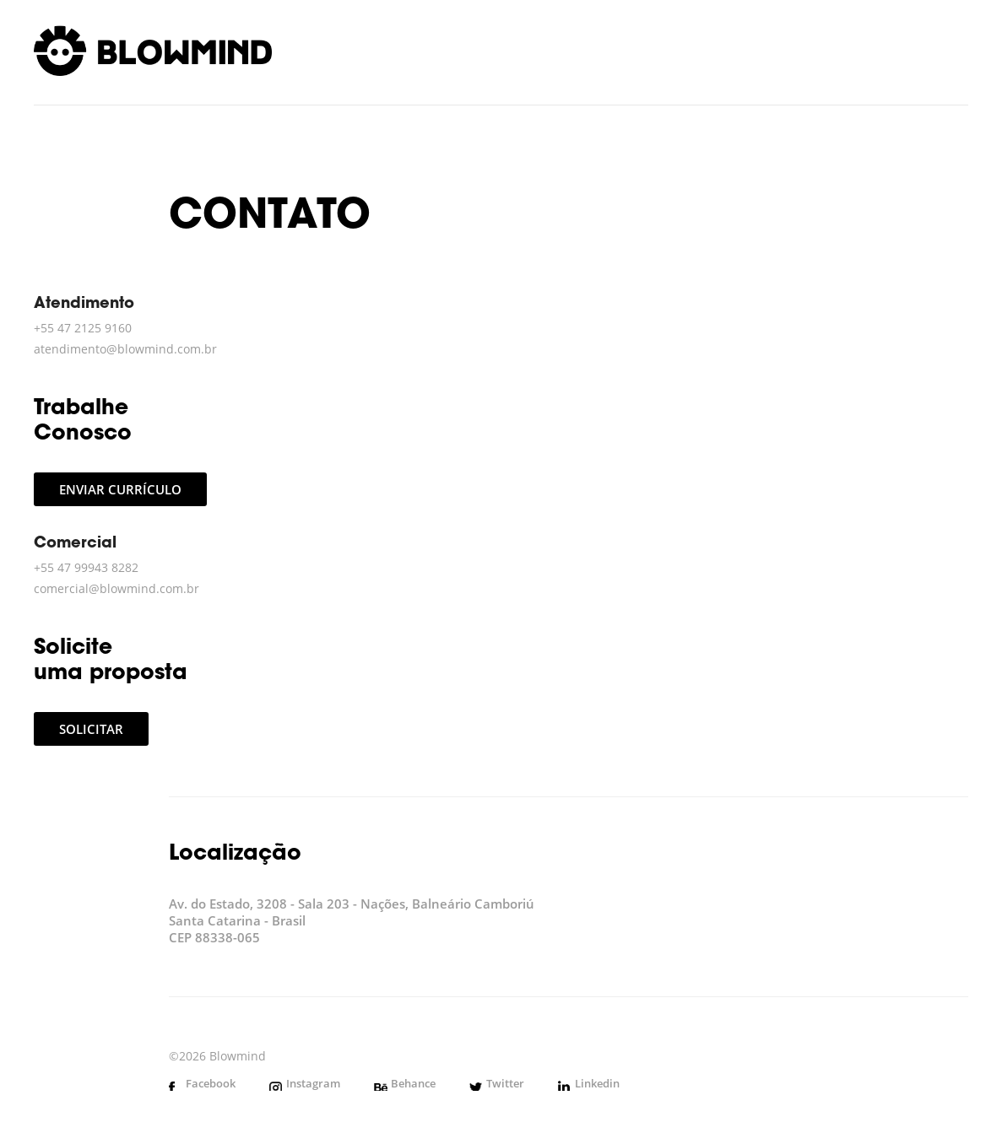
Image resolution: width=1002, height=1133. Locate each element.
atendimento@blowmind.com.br (125, 349)
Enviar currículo (120, 489)
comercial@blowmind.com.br (116, 588)
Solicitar (91, 728)
